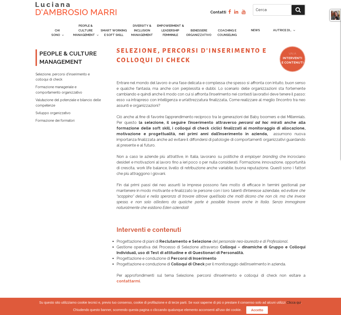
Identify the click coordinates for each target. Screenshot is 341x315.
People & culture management (86, 30)
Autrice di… (284, 30)
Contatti (218, 12)
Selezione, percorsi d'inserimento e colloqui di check (63, 76)
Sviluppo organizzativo (53, 113)
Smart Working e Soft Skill (114, 33)
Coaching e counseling (227, 33)
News (255, 30)
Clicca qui (294, 302)
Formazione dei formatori (55, 120)
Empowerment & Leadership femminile (170, 30)
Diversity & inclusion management (142, 30)
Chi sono (57, 33)
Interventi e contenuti (293, 58)
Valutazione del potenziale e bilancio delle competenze (68, 102)
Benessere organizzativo (198, 33)
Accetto (257, 310)
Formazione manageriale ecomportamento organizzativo (59, 89)
